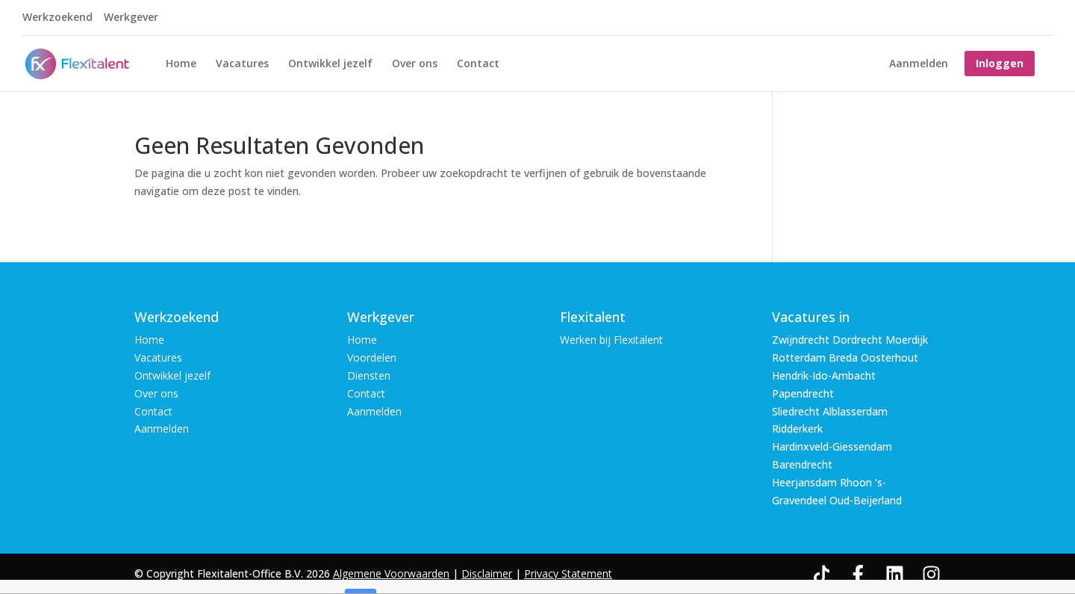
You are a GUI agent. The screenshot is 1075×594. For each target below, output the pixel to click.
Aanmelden (918, 64)
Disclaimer (486, 573)
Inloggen (999, 63)
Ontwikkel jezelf (330, 64)
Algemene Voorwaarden (391, 573)
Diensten (368, 375)
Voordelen (371, 357)
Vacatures (242, 64)
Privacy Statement (568, 573)
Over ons (414, 64)
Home (181, 64)
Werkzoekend (57, 18)
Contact (478, 64)
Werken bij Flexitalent (611, 339)
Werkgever (131, 18)
